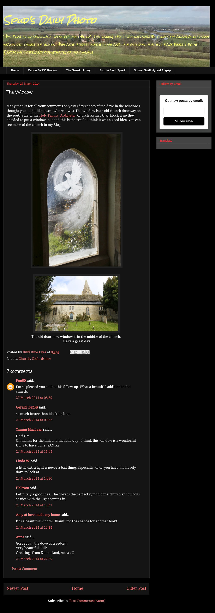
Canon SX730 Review (42, 70)
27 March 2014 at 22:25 (34, 559)
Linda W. (23, 461)
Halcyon (22, 488)
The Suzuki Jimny (78, 70)
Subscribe (184, 121)
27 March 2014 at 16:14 (34, 527)
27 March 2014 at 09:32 (34, 420)
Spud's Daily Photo (49, 20)
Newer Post (17, 588)
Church (24, 359)
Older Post (136, 588)
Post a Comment (24, 569)
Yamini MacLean (29, 430)
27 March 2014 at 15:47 (34, 505)
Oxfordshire (41, 359)
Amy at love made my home (38, 515)
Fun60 (21, 381)
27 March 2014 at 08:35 (34, 398)
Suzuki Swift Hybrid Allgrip (152, 70)
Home (15, 70)
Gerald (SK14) (27, 407)
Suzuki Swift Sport (112, 70)
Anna (20, 537)
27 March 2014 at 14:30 (34, 478)
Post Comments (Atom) (87, 601)
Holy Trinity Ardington (57, 115)
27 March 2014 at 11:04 (34, 452)
